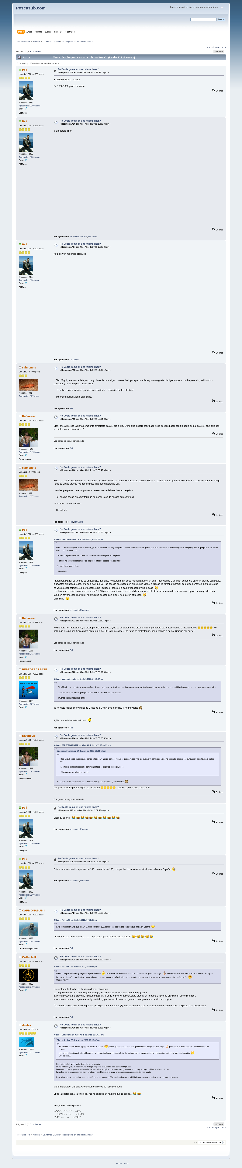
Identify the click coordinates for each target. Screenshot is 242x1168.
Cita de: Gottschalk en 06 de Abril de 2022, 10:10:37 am (79, 1035)
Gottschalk (29, 957)
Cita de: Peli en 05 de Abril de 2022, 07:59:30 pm (75, 920)
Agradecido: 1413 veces (29, 452)
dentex (26, 1025)
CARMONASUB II (33, 910)
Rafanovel (92, 236)
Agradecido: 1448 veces (29, 941)
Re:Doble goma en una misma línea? (78, 69)
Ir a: (195, 1143)
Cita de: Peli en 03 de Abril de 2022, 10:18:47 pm (75, 967)
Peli (24, 69)
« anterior (211, 47)
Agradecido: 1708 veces (29, 987)
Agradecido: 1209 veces (29, 106)
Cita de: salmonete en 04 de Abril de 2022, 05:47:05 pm (78, 539)
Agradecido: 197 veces (29, 396)
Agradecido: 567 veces (29, 704)
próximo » (221, 47)
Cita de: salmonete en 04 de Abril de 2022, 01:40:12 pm (78, 679)
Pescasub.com (31, 8)
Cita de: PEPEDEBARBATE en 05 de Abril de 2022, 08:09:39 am (82, 745)
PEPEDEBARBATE (78, 236)
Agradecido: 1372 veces (29, 1052)
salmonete (29, 367)
